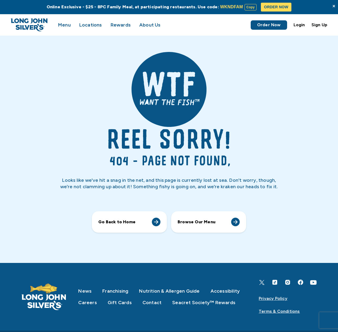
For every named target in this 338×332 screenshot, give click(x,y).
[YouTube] (313, 282)
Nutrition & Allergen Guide (169, 291)
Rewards (121, 25)
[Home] (43, 297)
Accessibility (225, 291)
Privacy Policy (273, 298)
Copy (250, 7)
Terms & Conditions (279, 311)
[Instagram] (287, 282)
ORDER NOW (276, 7)
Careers (87, 302)
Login (299, 24)
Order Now (269, 24)
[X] (262, 282)
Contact (152, 302)
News (85, 291)
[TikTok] (275, 282)
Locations (90, 25)
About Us (150, 25)
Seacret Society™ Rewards (203, 302)
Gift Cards (120, 302)
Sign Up (319, 24)
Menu (64, 25)
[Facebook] (300, 282)
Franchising (115, 291)
